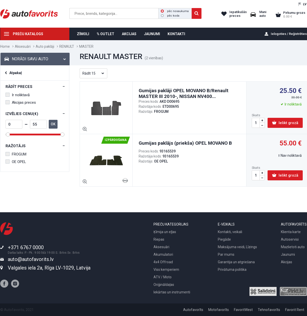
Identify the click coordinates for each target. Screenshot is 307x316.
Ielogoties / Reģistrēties (289, 34)
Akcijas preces (21, 102)
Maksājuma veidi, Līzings (237, 247)
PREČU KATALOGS (28, 34)
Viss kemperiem (166, 270)
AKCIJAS (129, 34)
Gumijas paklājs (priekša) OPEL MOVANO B (185, 143)
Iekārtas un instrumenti (172, 292)
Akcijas (286, 262)
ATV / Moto (163, 277)
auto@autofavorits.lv (31, 259)
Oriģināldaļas (164, 285)
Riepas (159, 239)
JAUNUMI (152, 34)
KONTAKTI (176, 34)
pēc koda (170, 15)
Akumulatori (163, 254)
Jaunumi (288, 254)
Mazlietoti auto (293, 247)
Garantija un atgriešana (236, 262)
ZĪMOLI (83, 34)
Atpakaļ (15, 73)
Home (5, 46)
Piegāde (224, 239)
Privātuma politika (232, 270)
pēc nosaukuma (175, 11)
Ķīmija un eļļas (165, 232)
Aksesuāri (23, 46)
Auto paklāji (45, 46)
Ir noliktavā (18, 95)
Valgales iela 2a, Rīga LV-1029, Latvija (49, 268)
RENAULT (66, 46)
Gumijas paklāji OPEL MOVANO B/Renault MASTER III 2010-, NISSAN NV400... (183, 93)
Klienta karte (291, 232)
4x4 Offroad (163, 262)
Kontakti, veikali (230, 232)
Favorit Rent (294, 310)
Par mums (226, 254)
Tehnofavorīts (269, 310)
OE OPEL (16, 162)
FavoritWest (243, 310)
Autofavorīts (193, 310)
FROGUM (16, 154)
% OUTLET (105, 34)
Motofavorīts (218, 310)
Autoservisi (290, 239)
